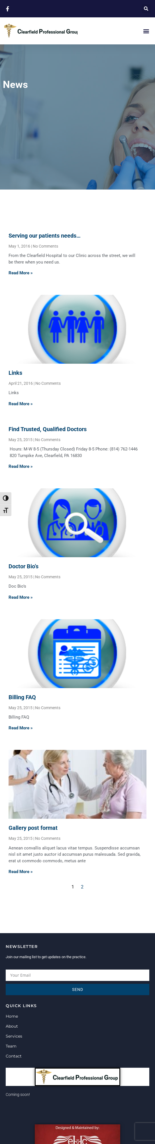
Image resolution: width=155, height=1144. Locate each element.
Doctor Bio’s (23, 566)
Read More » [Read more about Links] (21, 403)
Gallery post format (33, 827)
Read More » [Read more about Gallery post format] (21, 871)
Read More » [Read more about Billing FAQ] (21, 728)
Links (15, 372)
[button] (146, 8)
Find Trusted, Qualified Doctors (48, 429)
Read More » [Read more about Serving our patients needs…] (21, 272)
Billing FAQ (22, 697)
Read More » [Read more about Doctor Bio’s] (21, 597)
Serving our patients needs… (45, 235)
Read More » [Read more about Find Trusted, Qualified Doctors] (21, 466)
